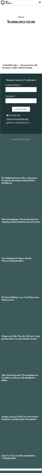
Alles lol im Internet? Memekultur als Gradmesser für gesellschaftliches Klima (19, 377)
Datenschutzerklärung (17, 119)
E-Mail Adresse (13, 85)
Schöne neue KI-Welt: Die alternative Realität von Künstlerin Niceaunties (20, 418)
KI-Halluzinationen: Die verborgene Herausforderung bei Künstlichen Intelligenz (19, 180)
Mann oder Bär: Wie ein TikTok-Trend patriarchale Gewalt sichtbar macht (20, 337)
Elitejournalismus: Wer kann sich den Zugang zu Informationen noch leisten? (20, 220)
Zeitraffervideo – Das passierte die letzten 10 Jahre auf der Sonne (20, 66)
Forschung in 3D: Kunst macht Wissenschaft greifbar (16, 259)
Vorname (10, 96)
